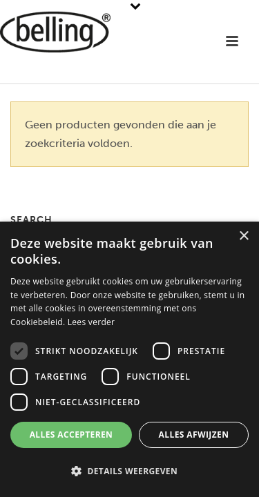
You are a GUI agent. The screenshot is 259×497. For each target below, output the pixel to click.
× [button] (243, 236)
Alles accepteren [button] (71, 434)
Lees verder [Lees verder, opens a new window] (91, 322)
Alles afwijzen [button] (194, 434)
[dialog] (129, 359)
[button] (129, 471)
